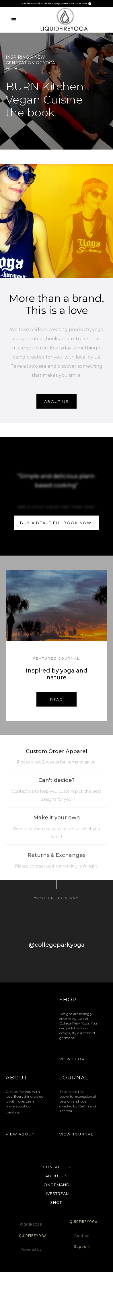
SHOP (56, 1202)
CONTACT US (57, 1167)
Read (56, 699)
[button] (14, 19)
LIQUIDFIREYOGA (31, 1236)
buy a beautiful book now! (56, 522)
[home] (64, 20)
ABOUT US (56, 1175)
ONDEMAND (57, 1184)
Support (82, 1246)
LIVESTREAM (57, 1193)
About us (56, 401)
